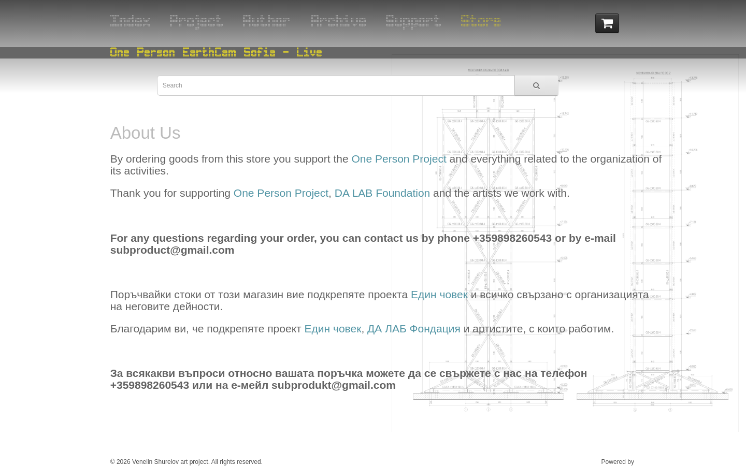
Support (414, 20)
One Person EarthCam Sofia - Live (216, 52)
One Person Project (398, 159)
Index (130, 20)
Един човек (439, 294)
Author (267, 20)
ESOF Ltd (649, 461)
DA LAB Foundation (382, 193)
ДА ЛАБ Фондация (414, 328)
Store (481, 20)
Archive (339, 20)
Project (197, 20)
